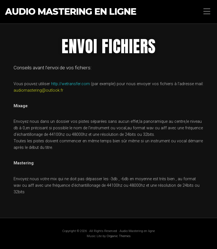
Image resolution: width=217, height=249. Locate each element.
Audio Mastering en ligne (70, 12)
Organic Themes (119, 236)
